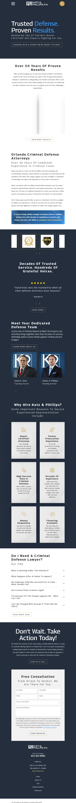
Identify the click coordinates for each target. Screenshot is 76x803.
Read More (38, 310)
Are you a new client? (22, 702)
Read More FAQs (21, 615)
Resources (38, 791)
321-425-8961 (38, 756)
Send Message (38, 734)
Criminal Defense (38, 787)
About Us (38, 780)
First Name (19, 690)
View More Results (41, 139)
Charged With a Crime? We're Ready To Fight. (37, 45)
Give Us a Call (38, 662)
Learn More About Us (24, 347)
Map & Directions (38, 771)
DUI (38, 784)
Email (41, 696)
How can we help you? (22, 708)
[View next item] (27, 139)
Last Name (42, 690)
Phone (18, 696)
